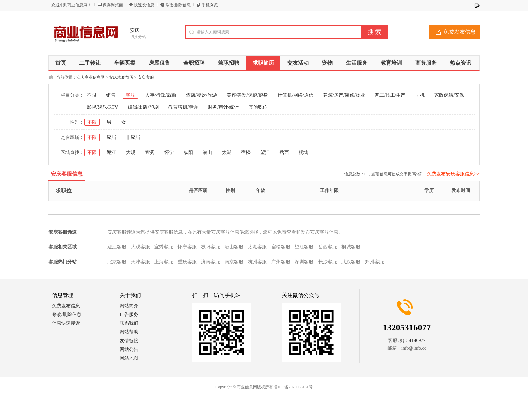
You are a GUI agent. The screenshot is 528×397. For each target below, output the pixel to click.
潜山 (207, 152)
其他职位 (258, 107)
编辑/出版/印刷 (143, 107)
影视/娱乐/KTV (102, 107)
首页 (60, 63)
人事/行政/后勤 (160, 95)
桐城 (303, 152)
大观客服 (140, 246)
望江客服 (304, 246)
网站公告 (129, 349)
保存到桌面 (113, 5)
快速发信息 (144, 5)
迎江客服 (116, 246)
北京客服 (116, 261)
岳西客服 (327, 246)
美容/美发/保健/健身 (247, 95)
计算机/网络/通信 (296, 95)
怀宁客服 (187, 246)
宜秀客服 (163, 246)
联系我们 (129, 323)
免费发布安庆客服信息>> (453, 173)
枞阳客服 (210, 246)
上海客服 (163, 261)
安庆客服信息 (67, 174)
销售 (111, 95)
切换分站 (138, 36)
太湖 (226, 152)
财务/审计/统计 (223, 107)
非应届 (133, 137)
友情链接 (129, 340)
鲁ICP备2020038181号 (293, 387)
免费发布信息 (459, 32)
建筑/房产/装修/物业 (344, 95)
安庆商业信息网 (90, 77)
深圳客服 (304, 261)
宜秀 (150, 152)
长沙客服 (327, 261)
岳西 (284, 152)
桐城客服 (350, 246)
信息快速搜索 (66, 323)
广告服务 (129, 314)
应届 (111, 137)
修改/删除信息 (178, 5)
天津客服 (140, 261)
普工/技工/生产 (390, 95)
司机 (420, 95)
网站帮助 (129, 331)
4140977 (417, 340)
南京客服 (234, 261)
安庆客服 (146, 77)
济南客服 (210, 261)
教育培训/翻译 (183, 107)
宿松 (246, 152)
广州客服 (280, 261)
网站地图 (129, 358)
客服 (130, 95)
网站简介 (129, 305)
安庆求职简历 (121, 77)
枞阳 (188, 152)
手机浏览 (210, 5)
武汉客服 (350, 261)
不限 (91, 95)
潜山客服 (234, 246)
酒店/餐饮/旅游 (201, 95)
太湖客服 (257, 246)
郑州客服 (374, 261)
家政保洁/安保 (449, 95)
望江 (265, 152)
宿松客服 (280, 246)
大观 (130, 152)
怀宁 (169, 152)
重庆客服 (187, 261)
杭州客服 (257, 261)
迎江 (111, 152)
